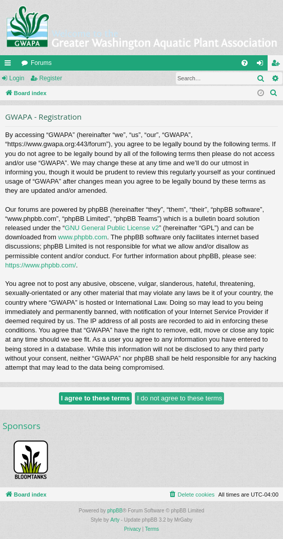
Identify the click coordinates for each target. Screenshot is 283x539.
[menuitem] (244, 63)
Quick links (9, 65)
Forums (41, 62)
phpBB (115, 510)
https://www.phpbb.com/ (40, 265)
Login (16, 78)
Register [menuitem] (277, 65)
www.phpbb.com (82, 237)
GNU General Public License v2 (112, 228)
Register (50, 78)
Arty (114, 520)
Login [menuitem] (262, 65)
